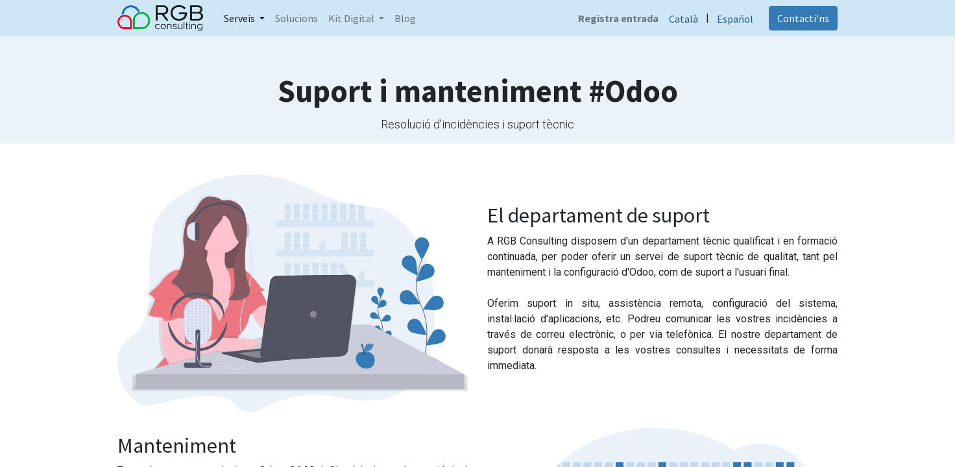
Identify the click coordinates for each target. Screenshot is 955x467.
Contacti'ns (803, 18)
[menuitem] (296, 18)
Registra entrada (618, 18)
